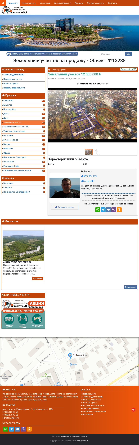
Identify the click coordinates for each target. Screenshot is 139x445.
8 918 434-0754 (89, 176)
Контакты (112, 3)
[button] (92, 114)
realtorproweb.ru (82, 441)
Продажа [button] (13, 3)
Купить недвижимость (92, 397)
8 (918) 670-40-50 (55, 11)
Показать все (130, 287)
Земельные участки (20, 54)
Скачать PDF (88, 181)
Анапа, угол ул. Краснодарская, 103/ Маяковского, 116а (27, 409)
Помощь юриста (89, 402)
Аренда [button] (79, 3)
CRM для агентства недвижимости (74, 436)
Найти (128, 54)
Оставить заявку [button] (96, 3)
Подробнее (37, 278)
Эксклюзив (45, 3)
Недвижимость (89, 394)
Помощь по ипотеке (91, 400)
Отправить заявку (64, 207)
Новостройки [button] (29, 3)
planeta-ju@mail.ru (10, 418)
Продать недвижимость (93, 405)
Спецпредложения (62, 3)
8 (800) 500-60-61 (55, 9)
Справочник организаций (94, 411)
